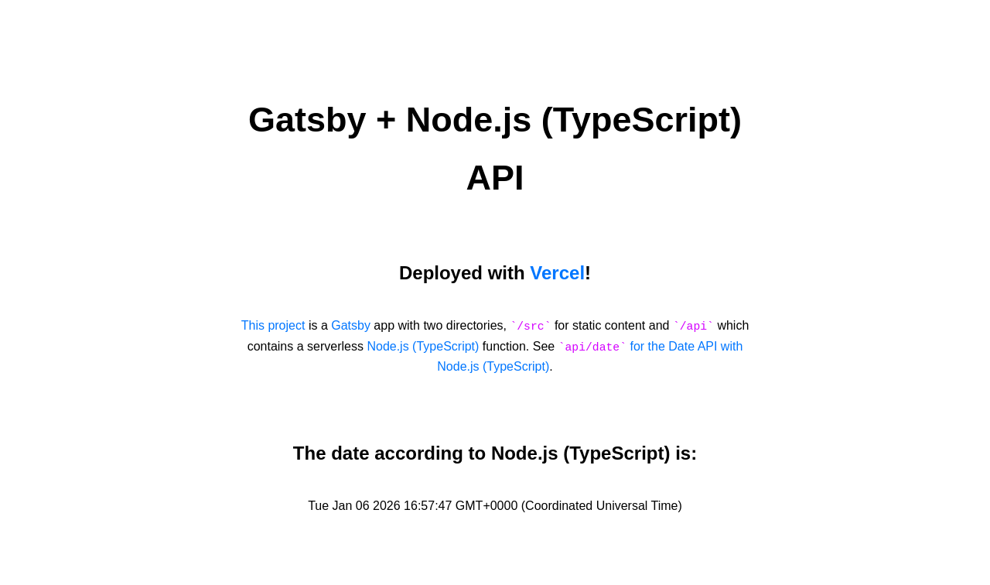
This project (273, 325)
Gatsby (350, 325)
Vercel (557, 272)
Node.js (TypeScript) (423, 346)
